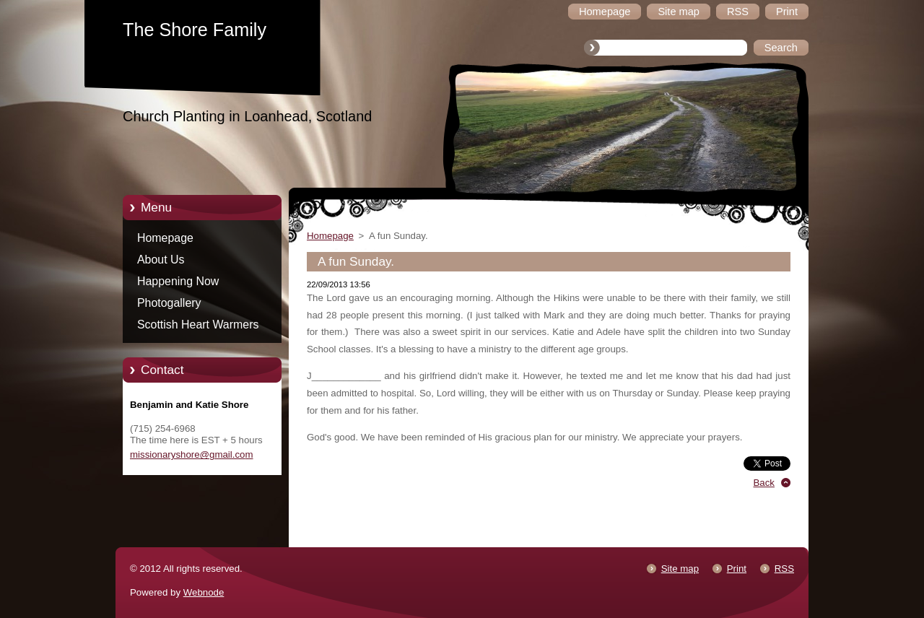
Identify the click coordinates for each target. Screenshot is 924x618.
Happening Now (178, 281)
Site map (680, 568)
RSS (784, 568)
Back (764, 482)
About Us (161, 259)
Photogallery (169, 303)
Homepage (165, 238)
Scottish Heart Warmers (197, 324)
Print (736, 568)
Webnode (204, 592)
